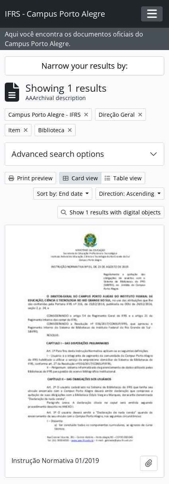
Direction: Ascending (127, 193)
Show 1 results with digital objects (111, 212)
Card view (80, 178)
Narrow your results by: (84, 65)
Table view (123, 178)
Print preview (30, 178)
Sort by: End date (60, 193)
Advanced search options (58, 153)
